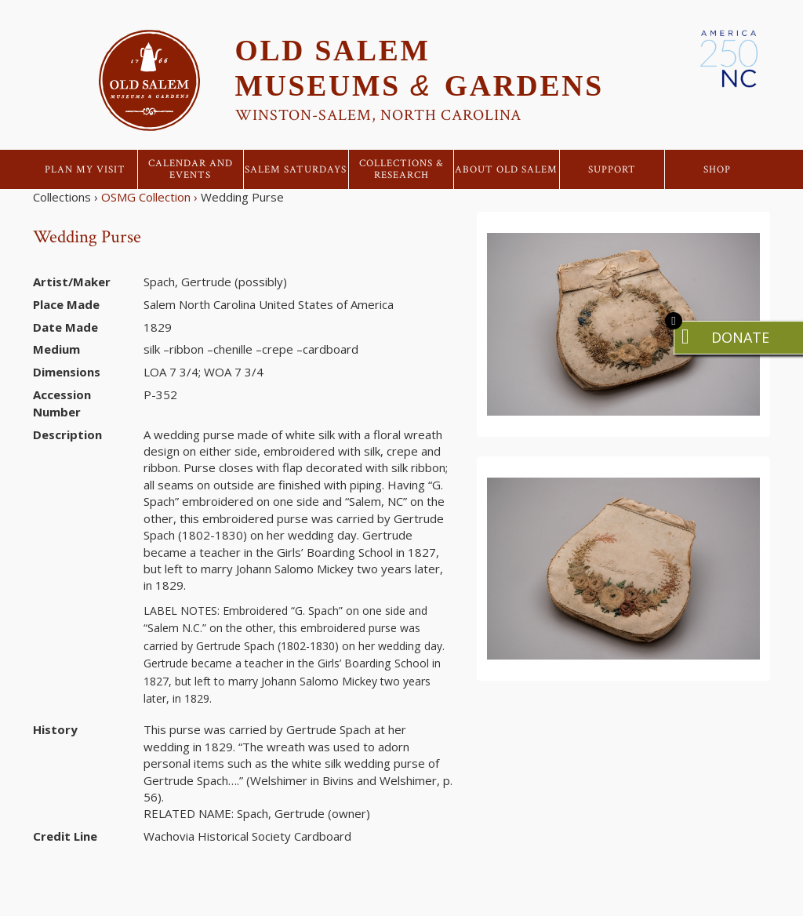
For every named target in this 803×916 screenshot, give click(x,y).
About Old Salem (506, 170)
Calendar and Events (190, 169)
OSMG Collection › (149, 197)
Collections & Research (401, 169)
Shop (717, 170)
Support (612, 170)
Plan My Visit (85, 170)
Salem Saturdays (296, 170)
